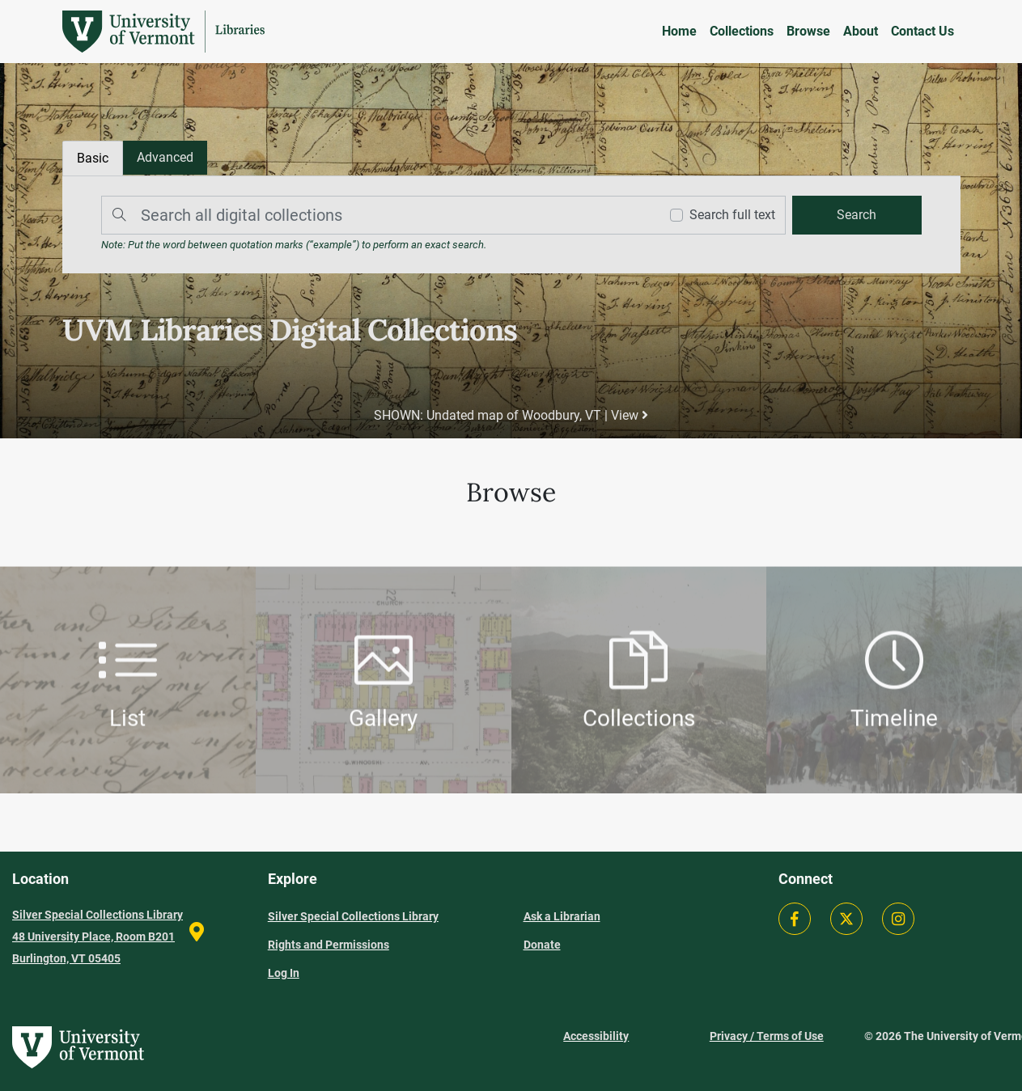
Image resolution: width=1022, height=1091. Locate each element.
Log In (283, 972)
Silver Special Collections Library (353, 916)
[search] (857, 215)
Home (679, 31)
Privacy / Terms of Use (767, 1036)
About (860, 31)
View (629, 415)
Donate (542, 944)
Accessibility (596, 1036)
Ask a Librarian (562, 916)
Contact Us (922, 31)
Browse (808, 31)
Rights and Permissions (328, 944)
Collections (742, 31)
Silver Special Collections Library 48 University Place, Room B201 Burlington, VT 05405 (97, 936)
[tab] (165, 158)
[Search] (376, 215)
